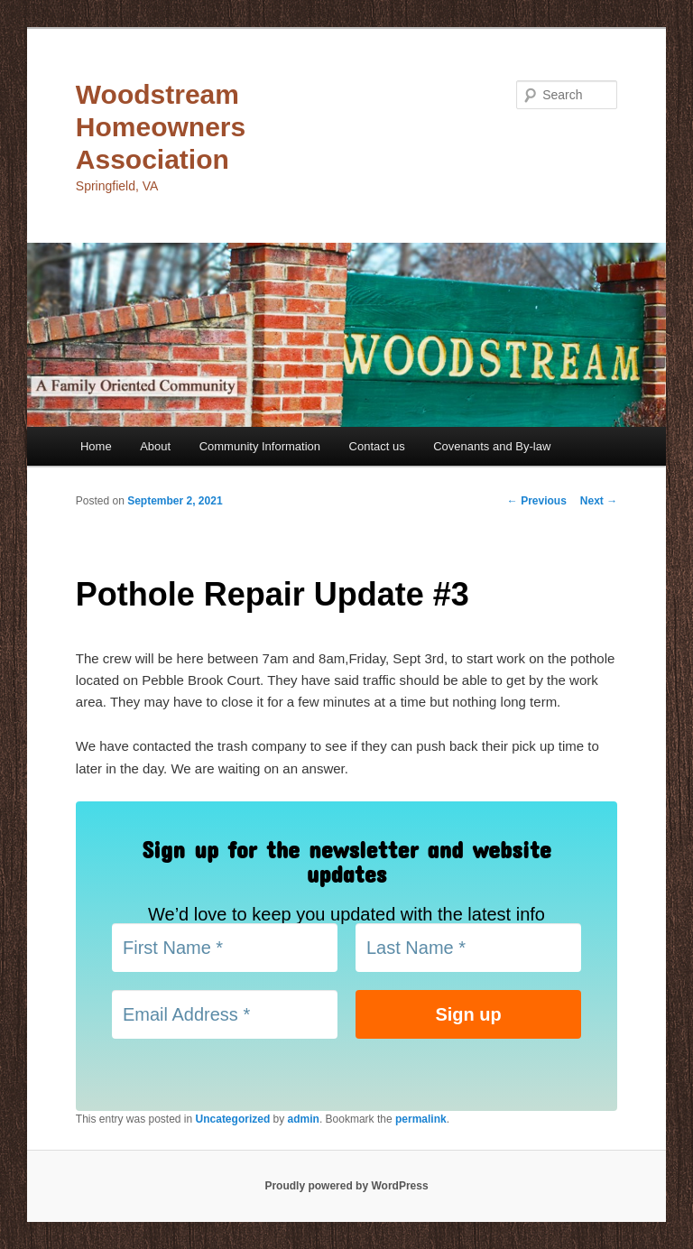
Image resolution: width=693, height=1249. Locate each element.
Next (598, 501)
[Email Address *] (224, 1014)
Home (96, 446)
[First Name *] (224, 947)
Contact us (377, 446)
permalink (421, 1119)
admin (303, 1119)
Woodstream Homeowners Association (160, 126)
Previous (537, 501)
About (155, 446)
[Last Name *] (468, 947)
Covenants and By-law (491, 446)
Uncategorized (233, 1119)
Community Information (259, 446)
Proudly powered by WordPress (346, 1186)
